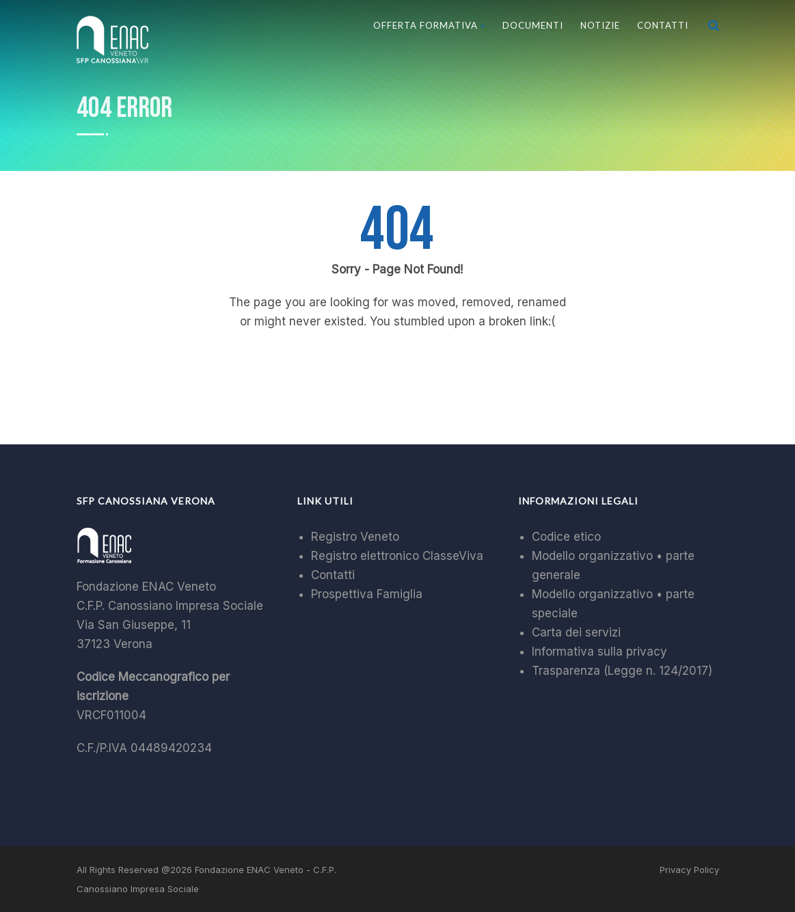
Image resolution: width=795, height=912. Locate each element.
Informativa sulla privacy (599, 651)
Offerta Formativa (429, 25)
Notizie (600, 25)
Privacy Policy (689, 869)
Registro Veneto (355, 537)
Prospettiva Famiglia (366, 594)
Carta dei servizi (576, 632)
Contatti (662, 25)
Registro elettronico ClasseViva (397, 556)
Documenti (532, 25)
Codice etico (566, 537)
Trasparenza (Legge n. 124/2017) (622, 671)
